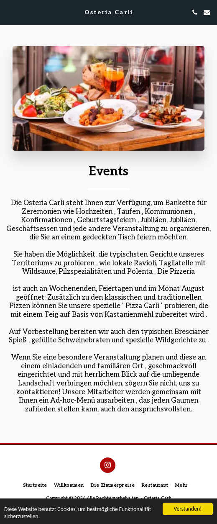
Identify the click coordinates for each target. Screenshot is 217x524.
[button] (9, 12)
